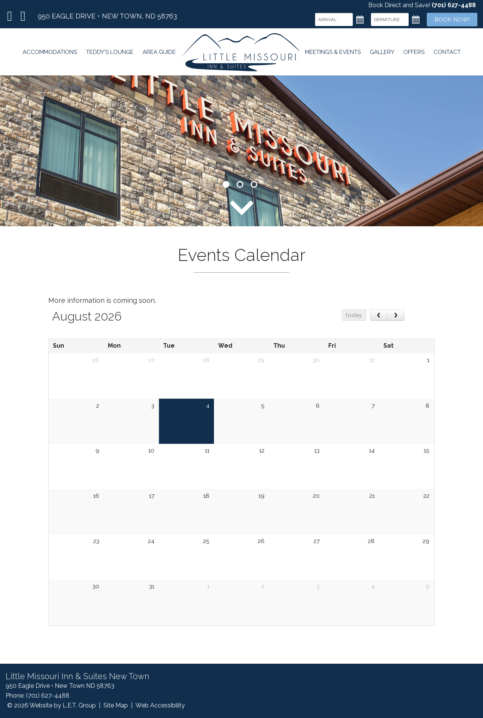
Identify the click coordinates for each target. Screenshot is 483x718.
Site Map (115, 705)
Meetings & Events (333, 53)
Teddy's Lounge (108, 53)
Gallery (382, 53)
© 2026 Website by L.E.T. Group (51, 705)
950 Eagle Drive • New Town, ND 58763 (107, 16)
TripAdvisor (23, 16)
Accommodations (48, 53)
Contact (448, 53)
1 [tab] (226, 184)
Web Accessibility (160, 705)
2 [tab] (240, 184)
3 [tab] (254, 184)
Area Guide (158, 53)
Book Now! (450, 19)
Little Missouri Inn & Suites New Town (240, 53)
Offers (414, 53)
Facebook (10, 16)
